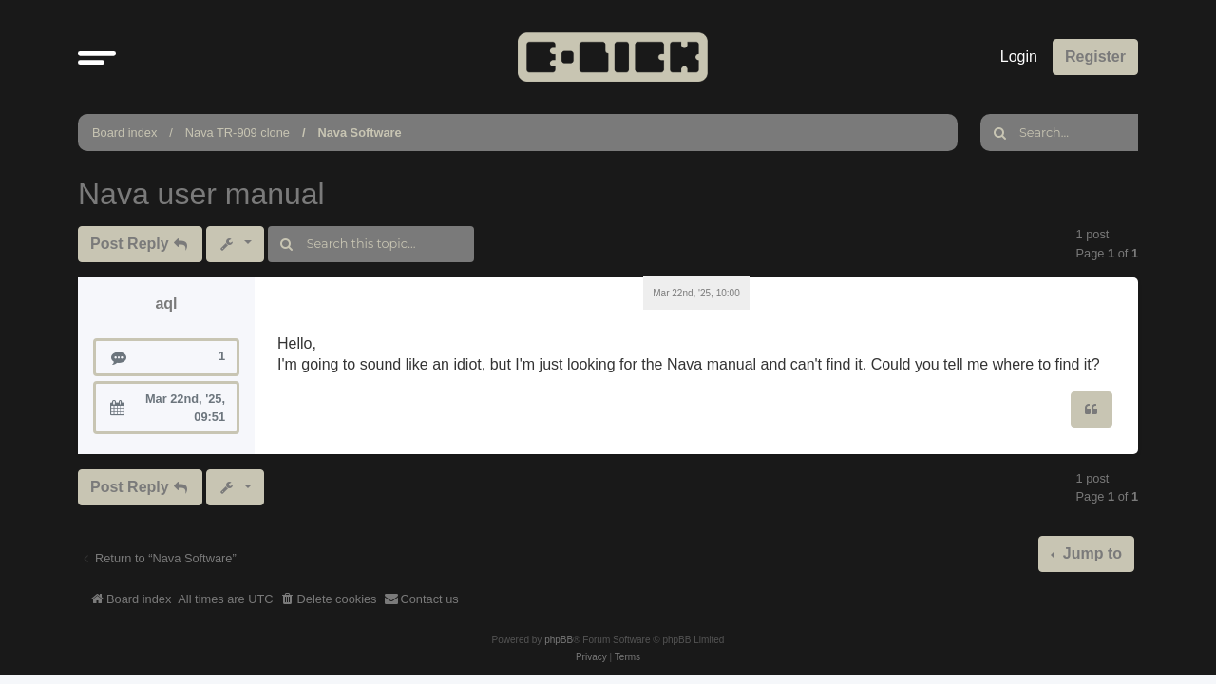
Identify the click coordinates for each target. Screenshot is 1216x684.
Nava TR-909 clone (237, 132)
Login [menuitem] (1018, 56)
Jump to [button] (1090, 553)
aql (166, 303)
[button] (97, 57)
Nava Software (359, 132)
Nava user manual (201, 194)
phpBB (558, 640)
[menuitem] (328, 599)
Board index (124, 132)
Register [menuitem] (1095, 56)
